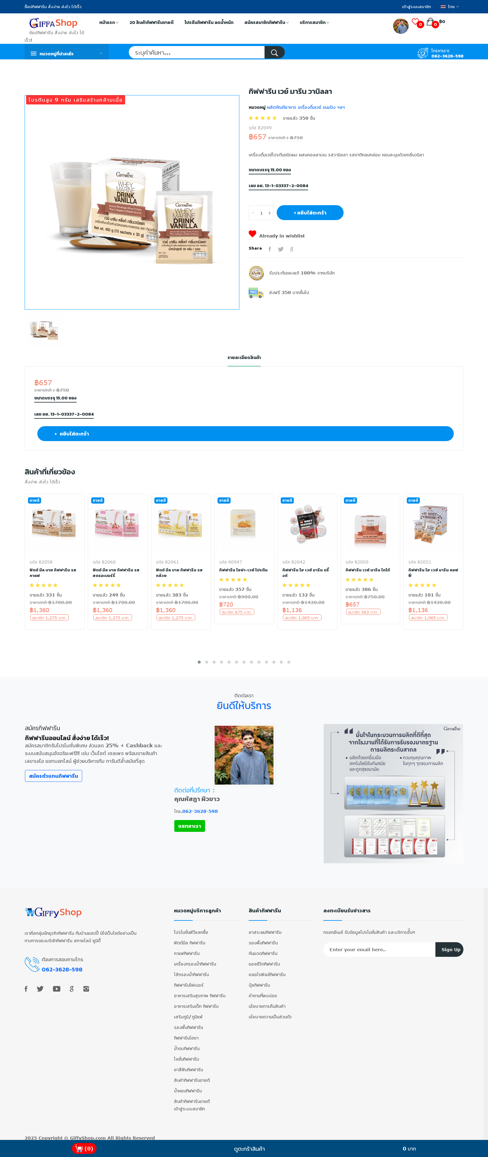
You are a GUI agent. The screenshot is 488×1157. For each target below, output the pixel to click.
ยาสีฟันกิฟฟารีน (188, 1066)
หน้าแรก (109, 23)
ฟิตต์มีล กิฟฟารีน (189, 939)
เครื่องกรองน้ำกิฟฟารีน (195, 960)
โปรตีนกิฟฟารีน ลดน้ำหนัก (209, 22)
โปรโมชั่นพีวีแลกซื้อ (191, 928)
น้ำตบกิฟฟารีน (186, 1045)
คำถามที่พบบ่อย (263, 992)
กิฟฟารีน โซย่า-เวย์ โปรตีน (244, 570)
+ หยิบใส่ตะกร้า (310, 212)
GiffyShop (82, 1134)
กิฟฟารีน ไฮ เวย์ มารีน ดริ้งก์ (306, 572)
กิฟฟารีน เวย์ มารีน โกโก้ (367, 570)
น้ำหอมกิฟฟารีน (188, 1087)
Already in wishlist (277, 235)
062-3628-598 (447, 56)
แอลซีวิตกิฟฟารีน (264, 960)
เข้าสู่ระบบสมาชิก (416, 7)
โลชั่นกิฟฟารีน (186, 1055)
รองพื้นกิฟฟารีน (188, 1023)
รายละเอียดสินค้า (244, 358)
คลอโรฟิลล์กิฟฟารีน (267, 971)
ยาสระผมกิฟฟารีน (265, 928)
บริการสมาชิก (314, 23)
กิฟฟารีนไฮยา (186, 1034)
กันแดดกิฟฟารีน (263, 949)
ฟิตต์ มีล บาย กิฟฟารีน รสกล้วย (180, 572)
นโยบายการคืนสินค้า (267, 1002)
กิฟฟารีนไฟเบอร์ (189, 981)
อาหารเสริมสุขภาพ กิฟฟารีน (199, 992)
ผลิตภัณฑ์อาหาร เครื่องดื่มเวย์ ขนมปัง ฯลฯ (305, 107)
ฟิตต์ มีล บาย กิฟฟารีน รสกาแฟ (54, 572)
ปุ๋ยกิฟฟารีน (259, 981)
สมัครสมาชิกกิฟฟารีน (266, 23)
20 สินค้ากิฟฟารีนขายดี (151, 22)
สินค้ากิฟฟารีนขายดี (192, 1076)
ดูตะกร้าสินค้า (249, 1148)
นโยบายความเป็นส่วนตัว (270, 1013)
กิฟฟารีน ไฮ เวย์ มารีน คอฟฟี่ (428, 572)
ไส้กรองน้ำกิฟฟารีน (191, 971)
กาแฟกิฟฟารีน (186, 949)
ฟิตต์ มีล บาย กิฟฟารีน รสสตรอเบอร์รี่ (117, 572)
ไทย (450, 7)
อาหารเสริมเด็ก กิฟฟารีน (196, 1002)
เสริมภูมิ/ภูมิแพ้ (188, 1013)
